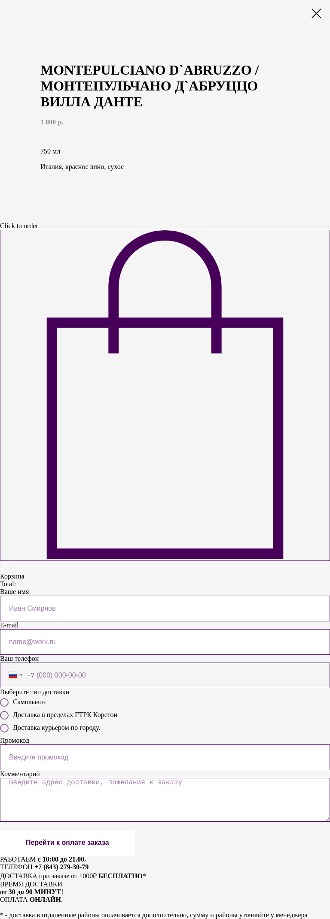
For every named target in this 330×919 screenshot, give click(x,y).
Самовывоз (23, 702)
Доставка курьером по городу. (50, 728)
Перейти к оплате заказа (67, 842)
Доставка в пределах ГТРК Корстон (58, 715)
